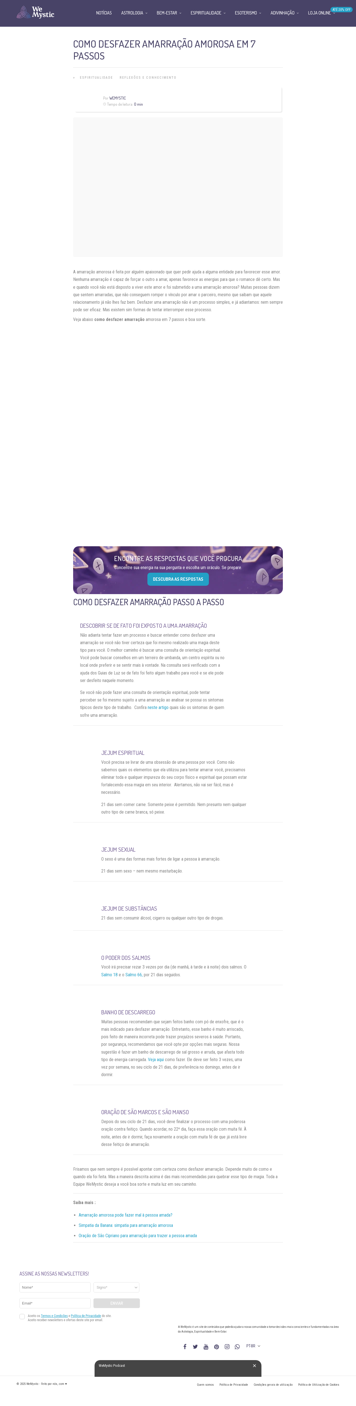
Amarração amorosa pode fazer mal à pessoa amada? (125, 1215)
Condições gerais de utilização (273, 1385)
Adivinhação (283, 13)
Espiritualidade (96, 78)
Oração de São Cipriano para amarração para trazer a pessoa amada (138, 1235)
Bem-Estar (167, 13)
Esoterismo (246, 13)
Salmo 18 (109, 974)
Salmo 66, (134, 974)
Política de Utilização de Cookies (318, 1385)
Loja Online (319, 13)
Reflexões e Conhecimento (148, 78)
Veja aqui (156, 1059)
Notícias (104, 13)
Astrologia (132, 13)
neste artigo (158, 707)
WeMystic (117, 98)
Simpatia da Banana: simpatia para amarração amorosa (126, 1225)
